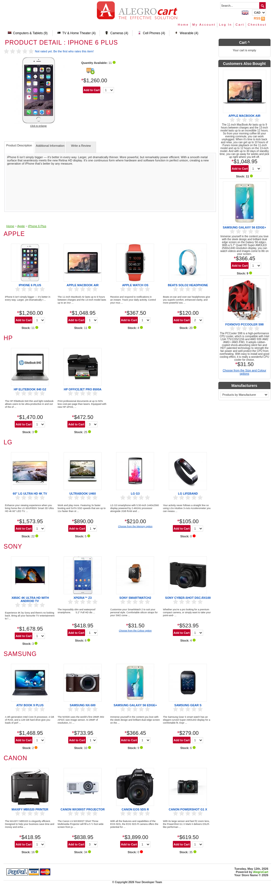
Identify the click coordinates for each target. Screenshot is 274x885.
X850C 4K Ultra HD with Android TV (30, 599)
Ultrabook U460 (82, 493)
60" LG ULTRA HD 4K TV (30, 493)
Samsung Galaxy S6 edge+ (135, 705)
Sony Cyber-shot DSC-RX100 (188, 597)
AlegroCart (260, 872)
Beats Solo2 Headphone (188, 285)
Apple (21, 226)
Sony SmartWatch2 (135, 597)
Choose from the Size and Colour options (244, 372)
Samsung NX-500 (83, 705)
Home (183, 24)
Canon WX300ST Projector (82, 809)
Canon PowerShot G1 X (188, 809)
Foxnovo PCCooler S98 (244, 324)
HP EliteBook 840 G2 (30, 389)
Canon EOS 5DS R (135, 809)
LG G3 (135, 493)
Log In (225, 24)
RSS (260, 18)
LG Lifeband (188, 493)
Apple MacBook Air (82, 285)
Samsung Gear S (187, 705)
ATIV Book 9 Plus (30, 705)
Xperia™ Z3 (83, 597)
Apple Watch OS (135, 285)
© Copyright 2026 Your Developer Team (137, 882)
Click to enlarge (38, 126)
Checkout (257, 24)
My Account (204, 24)
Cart (239, 24)
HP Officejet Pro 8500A (82, 389)
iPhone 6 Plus (37, 226)
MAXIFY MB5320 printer (30, 809)
